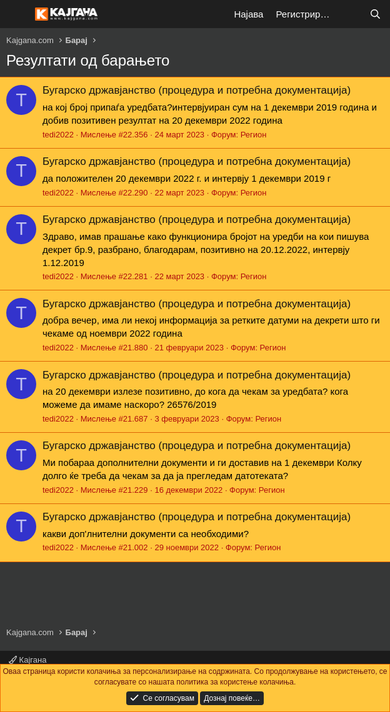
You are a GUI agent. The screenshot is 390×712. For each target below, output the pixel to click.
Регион (254, 134)
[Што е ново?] (350, 14)
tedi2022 (58, 134)
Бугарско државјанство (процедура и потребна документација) (196, 90)
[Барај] (375, 14)
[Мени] (17, 14)
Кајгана (27, 660)
